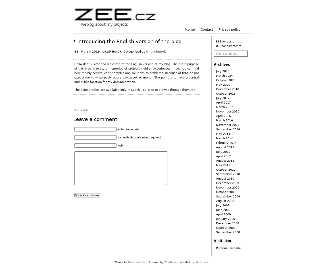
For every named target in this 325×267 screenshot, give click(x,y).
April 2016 (223, 116)
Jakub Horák (202, 262)
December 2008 (227, 223)
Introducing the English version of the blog (129, 41)
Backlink (81, 110)
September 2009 (228, 196)
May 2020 (223, 84)
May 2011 (223, 165)
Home (190, 29)
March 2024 (224, 75)
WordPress (171, 262)
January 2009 (225, 218)
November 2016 (227, 111)
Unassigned (155, 51)
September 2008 (228, 232)
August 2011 (225, 160)
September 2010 (228, 174)
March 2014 (224, 138)
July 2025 (222, 71)
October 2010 (225, 169)
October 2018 (225, 93)
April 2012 (223, 156)
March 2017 (224, 107)
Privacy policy (229, 29)
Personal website (228, 248)
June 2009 (223, 210)
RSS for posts (225, 41)
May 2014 (223, 134)
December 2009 (227, 183)
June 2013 (223, 151)
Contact (207, 29)
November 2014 (227, 125)
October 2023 (225, 80)
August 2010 (225, 178)
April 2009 (223, 214)
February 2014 (226, 142)
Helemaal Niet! (137, 262)
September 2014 (228, 129)
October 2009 (225, 192)
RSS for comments (228, 46)
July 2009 (222, 205)
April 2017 (223, 102)
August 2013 (225, 147)
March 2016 (224, 120)
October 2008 (225, 227)
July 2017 (222, 98)
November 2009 (227, 187)
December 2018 (227, 89)
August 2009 (225, 201)
